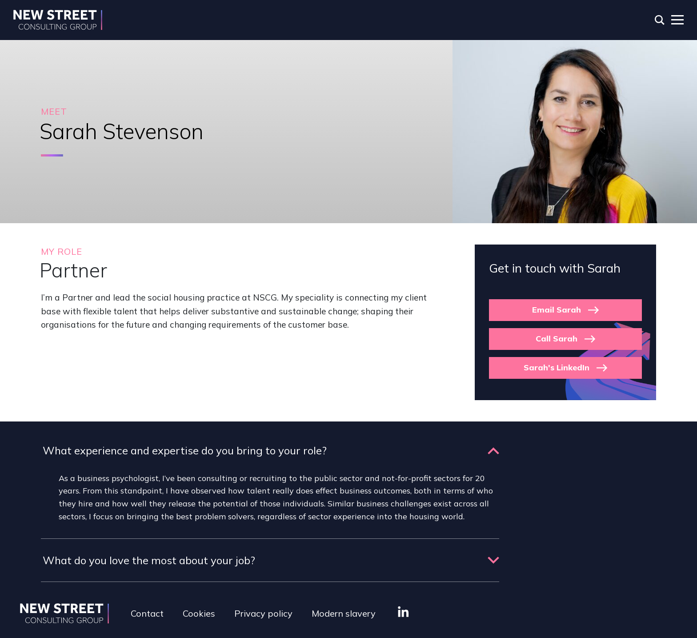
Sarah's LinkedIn (556, 367)
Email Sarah (556, 310)
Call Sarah (556, 338)
